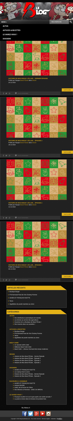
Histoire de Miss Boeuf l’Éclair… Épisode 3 (25, 140)
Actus (5, 26)
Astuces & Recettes (11, 30)
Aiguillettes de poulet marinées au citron (22, 304)
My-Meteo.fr (26, 408)
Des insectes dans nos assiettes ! (25, 324)
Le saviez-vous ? (10, 35)
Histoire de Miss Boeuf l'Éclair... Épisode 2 (28, 360)
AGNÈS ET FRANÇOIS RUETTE (20, 298)
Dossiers (7, 39)
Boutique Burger (15, 291)
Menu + (4, 22)
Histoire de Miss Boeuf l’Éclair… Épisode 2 (25, 203)
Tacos (11, 301)
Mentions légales (46, 418)
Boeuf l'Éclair (24, 80)
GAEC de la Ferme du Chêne (24, 387)
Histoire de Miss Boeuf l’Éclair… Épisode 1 (25, 265)
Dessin (34, 80)
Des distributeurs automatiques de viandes (28, 318)
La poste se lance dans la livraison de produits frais (30, 399)
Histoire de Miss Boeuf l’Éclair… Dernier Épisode (28, 78)
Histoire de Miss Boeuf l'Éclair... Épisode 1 (28, 362)
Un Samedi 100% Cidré (22, 345)
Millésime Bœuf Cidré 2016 (23, 347)
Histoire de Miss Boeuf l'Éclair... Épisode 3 (28, 358)
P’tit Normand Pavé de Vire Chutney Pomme (23, 295)
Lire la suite (67, 90)
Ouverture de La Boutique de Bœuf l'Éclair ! (28, 322)
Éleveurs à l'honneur (18, 381)
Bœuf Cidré (14, 343)
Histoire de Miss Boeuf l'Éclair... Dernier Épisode (29, 356)
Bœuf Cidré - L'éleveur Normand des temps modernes (31, 349)
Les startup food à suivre (22, 372)
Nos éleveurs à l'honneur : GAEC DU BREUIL (29, 389)
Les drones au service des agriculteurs (26, 320)
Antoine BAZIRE (20, 385)
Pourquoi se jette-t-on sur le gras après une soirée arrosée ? (33, 397)
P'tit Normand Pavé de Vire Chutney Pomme (28, 333)
